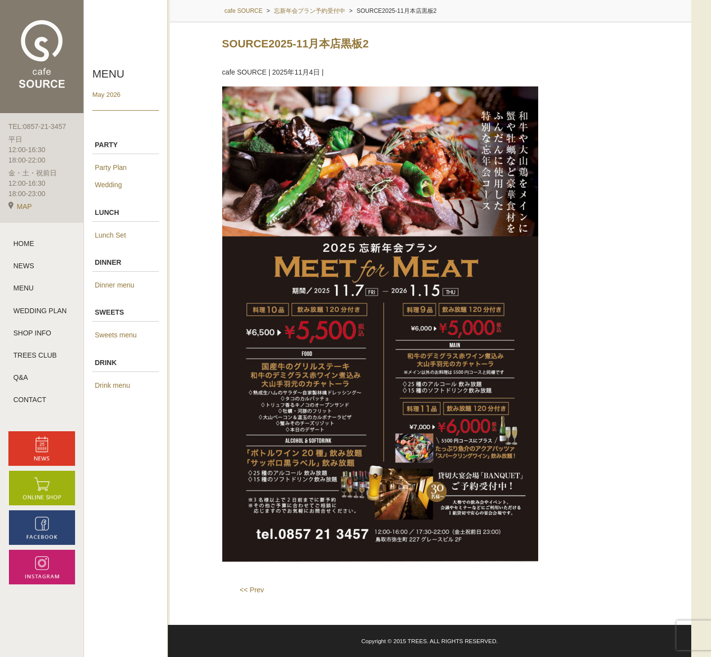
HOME (23, 243)
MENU (23, 288)
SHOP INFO (32, 333)
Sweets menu (116, 335)
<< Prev (252, 590)
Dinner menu (114, 285)
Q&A (20, 377)
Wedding (108, 185)
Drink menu (112, 385)
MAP (20, 206)
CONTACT (29, 400)
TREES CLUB (35, 355)
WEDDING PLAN (40, 311)
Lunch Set (110, 235)
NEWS (23, 266)
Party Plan (111, 167)
